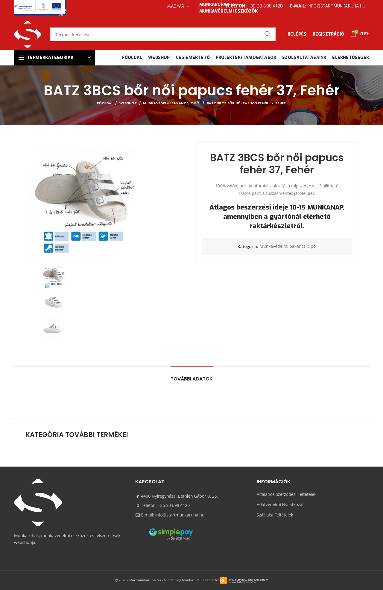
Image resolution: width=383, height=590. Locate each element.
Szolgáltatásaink (304, 57)
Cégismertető (193, 57)
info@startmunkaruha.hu (327, 6)
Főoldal (132, 57)
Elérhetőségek (350, 57)
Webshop (159, 57)
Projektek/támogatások (246, 57)
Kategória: (248, 246)
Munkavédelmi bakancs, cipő (171, 103)
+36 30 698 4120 (254, 6)
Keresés (267, 34)
